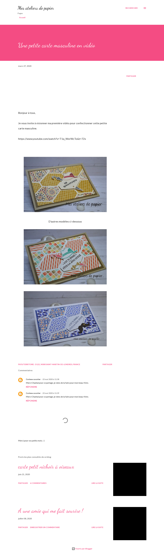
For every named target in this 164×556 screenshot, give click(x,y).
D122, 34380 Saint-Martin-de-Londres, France (57, 364)
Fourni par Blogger (82, 548)
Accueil (22, 17)
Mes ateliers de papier (36, 8)
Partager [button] (131, 76)
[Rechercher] (131, 8)
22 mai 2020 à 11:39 (51, 393)
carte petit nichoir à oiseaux (46, 466)
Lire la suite (97, 483)
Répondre (31, 387)
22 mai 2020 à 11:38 (51, 379)
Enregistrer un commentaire (45, 527)
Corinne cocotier (33, 379)
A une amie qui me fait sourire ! (50, 510)
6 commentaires (38, 483)
